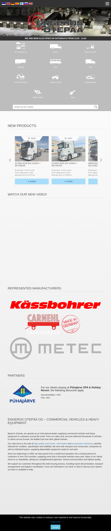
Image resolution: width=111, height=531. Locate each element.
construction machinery (82, 443)
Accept (55, 527)
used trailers (61, 443)
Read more (55, 522)
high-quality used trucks (44, 443)
